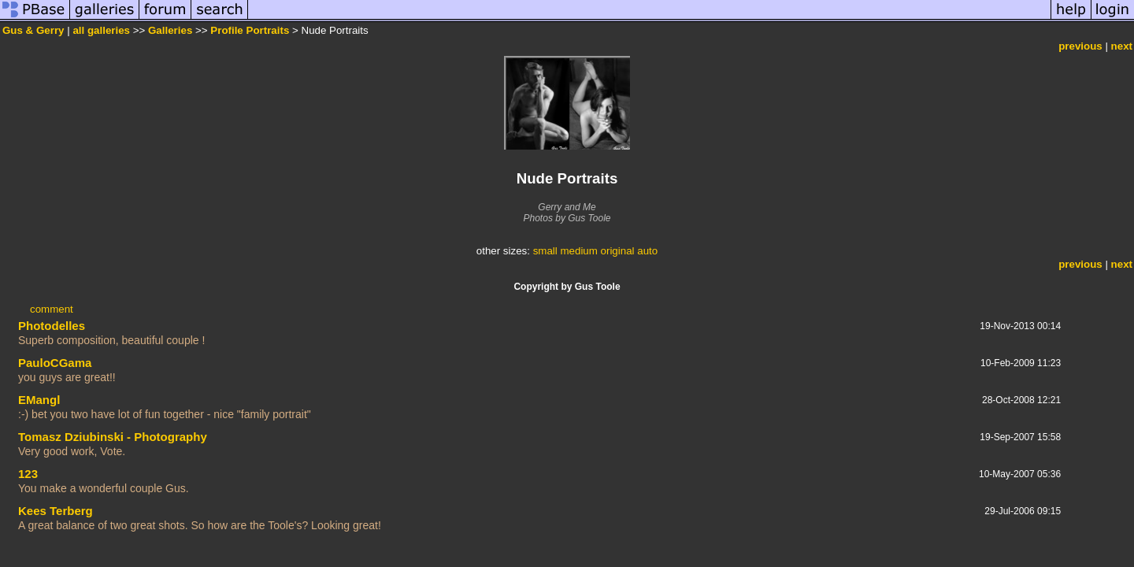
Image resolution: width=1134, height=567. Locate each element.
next (1121, 46)
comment (51, 309)
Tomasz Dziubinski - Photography (112, 436)
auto (647, 251)
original (618, 251)
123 (28, 473)
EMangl (39, 399)
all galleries (101, 30)
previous (1080, 46)
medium (578, 251)
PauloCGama (54, 362)
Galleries (170, 30)
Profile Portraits (249, 30)
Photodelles (51, 325)
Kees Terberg (55, 510)
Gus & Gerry (34, 30)
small (545, 251)
